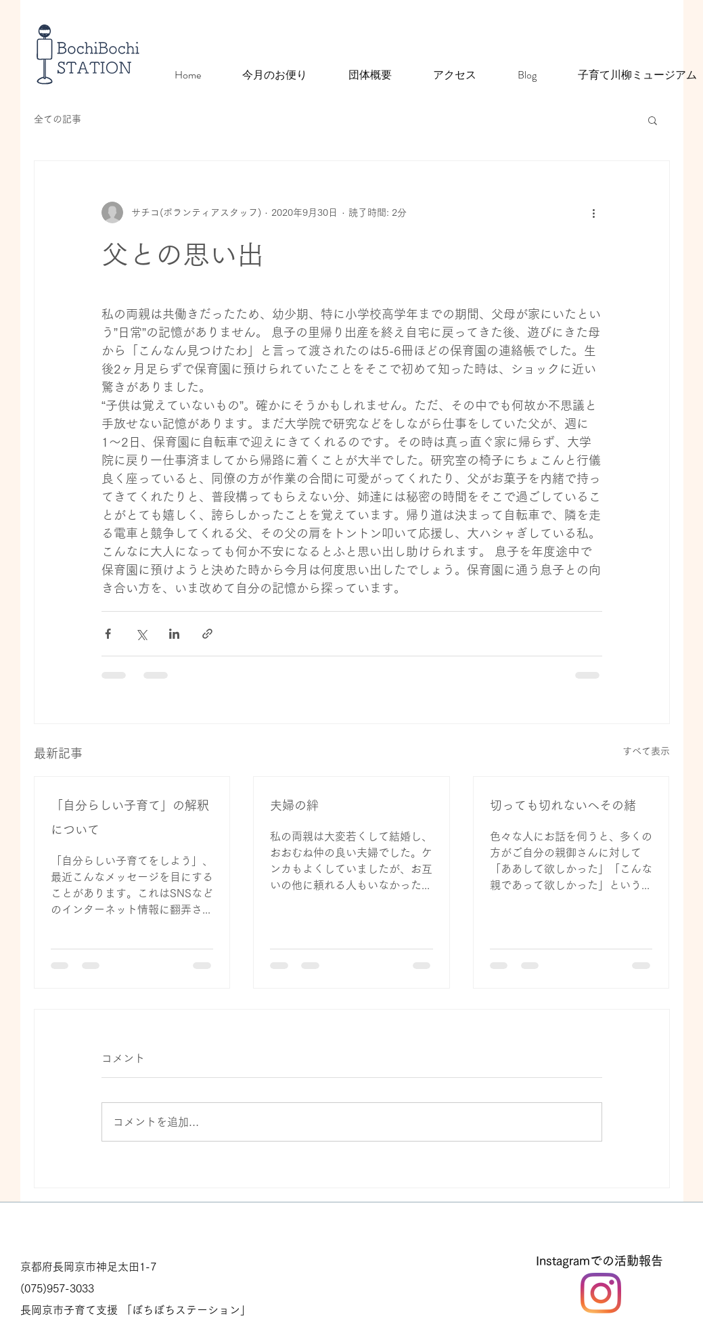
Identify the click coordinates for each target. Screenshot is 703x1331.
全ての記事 (57, 119)
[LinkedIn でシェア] (174, 633)
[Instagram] (601, 1293)
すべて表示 (646, 751)
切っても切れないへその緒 (563, 805)
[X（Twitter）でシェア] (141, 633)
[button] (652, 119)
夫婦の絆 (294, 805)
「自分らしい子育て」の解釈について (130, 817)
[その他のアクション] (594, 212)
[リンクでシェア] (207, 633)
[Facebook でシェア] (107, 633)
